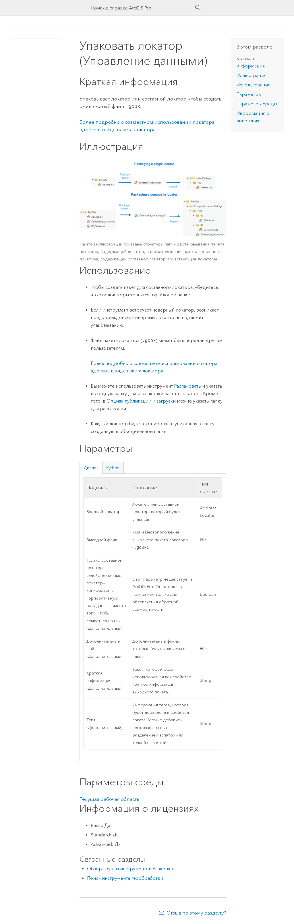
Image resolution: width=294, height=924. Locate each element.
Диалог (91, 467)
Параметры (249, 94)
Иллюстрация (251, 75)
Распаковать (187, 385)
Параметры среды (256, 104)
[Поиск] (198, 8)
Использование (253, 85)
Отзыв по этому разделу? (196, 913)
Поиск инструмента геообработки (125, 878)
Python (113, 467)
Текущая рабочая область (109, 799)
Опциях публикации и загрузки (141, 400)
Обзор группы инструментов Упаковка (130, 868)
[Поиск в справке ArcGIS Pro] (141, 8)
